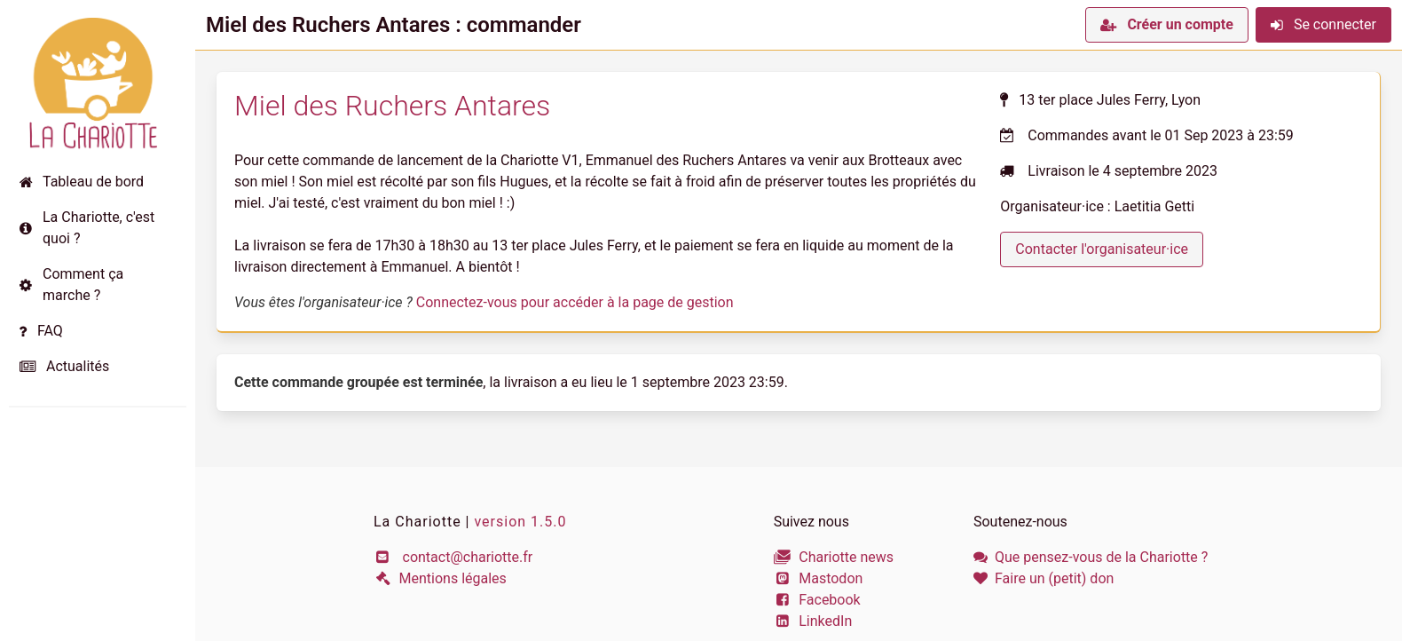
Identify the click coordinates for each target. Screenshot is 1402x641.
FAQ (41, 330)
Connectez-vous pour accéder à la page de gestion (575, 302)
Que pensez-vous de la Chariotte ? (1090, 557)
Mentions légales (440, 578)
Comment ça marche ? (71, 284)
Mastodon (818, 578)
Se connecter (1323, 24)
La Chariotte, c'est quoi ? (87, 228)
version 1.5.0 (520, 521)
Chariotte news (834, 557)
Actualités (64, 366)
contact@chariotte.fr (453, 557)
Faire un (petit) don (1043, 578)
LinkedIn (813, 621)
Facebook (817, 599)
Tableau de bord (82, 181)
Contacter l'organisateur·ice (1101, 249)
